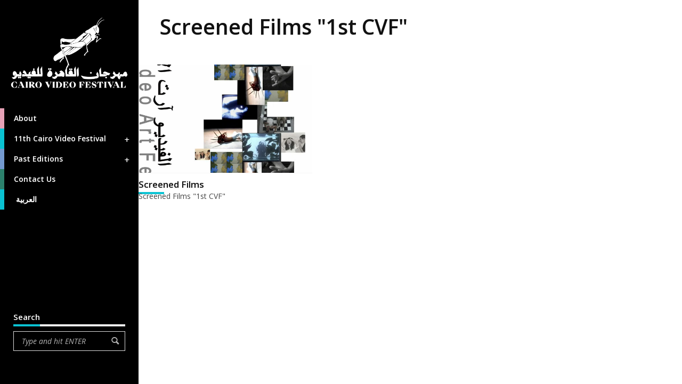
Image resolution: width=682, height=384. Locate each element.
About (18, 118)
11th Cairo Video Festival (65, 139)
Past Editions (65, 159)
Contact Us (27, 179)
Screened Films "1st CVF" (182, 196)
